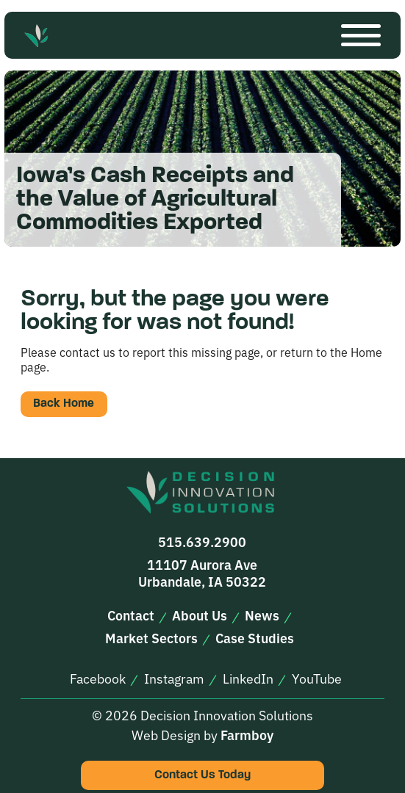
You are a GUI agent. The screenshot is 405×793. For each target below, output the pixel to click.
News (262, 615)
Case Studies (254, 638)
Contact (130, 615)
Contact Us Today (202, 775)
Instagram (174, 678)
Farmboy (247, 734)
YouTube (317, 678)
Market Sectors (151, 638)
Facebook (98, 678)
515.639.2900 (202, 541)
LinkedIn (248, 678)
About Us (199, 615)
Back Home (63, 404)
